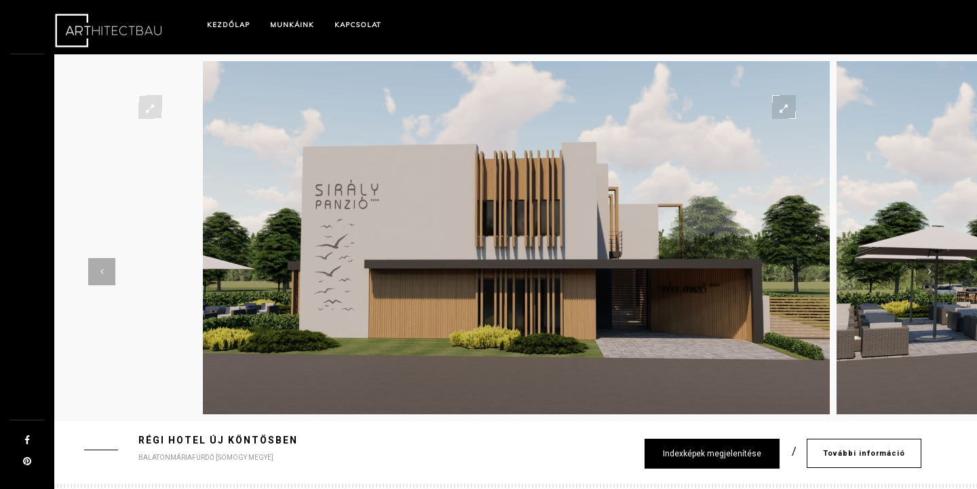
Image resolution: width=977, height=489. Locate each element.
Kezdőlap (228, 24)
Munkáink (292, 24)
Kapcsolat (357, 24)
